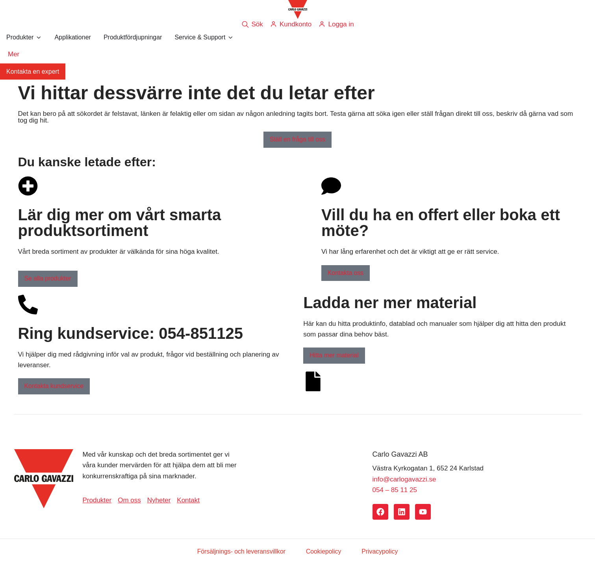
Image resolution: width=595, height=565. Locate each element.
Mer (13, 54)
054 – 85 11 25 (395, 490)
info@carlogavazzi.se (404, 479)
